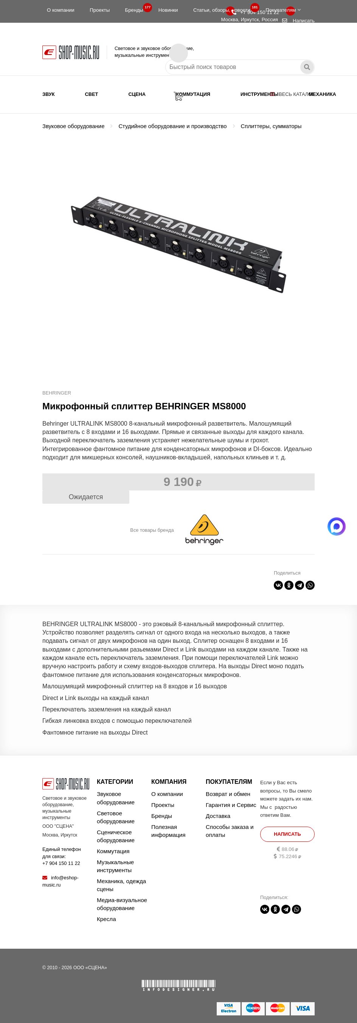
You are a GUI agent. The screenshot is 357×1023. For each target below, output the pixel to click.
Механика (322, 94)
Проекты (100, 10)
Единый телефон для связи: (61, 856)
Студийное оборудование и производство (172, 126)
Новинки (168, 10)
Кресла (106, 919)
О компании (61, 10)
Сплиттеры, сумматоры (271, 126)
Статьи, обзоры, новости (224, 8)
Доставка (218, 816)
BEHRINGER (56, 393)
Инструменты (259, 94)
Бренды (136, 8)
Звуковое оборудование (73, 126)
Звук (48, 94)
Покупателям (283, 10)
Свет (91, 94)
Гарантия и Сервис (231, 805)
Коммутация (193, 94)
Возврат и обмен (228, 794)
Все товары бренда (152, 530)
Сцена (137, 94)
